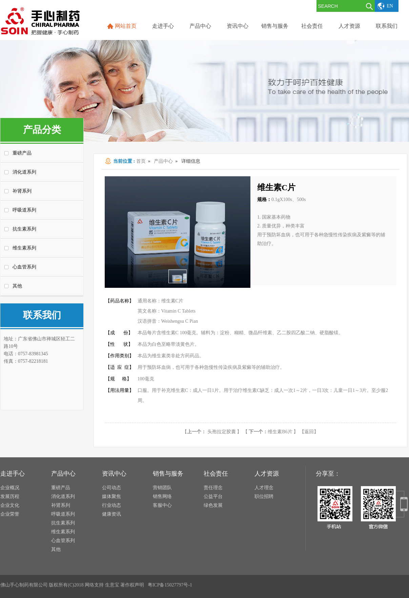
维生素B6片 (270, 431)
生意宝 (112, 584)
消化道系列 (24, 172)
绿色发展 (213, 505)
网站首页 (126, 26)
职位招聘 (263, 496)
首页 (141, 161)
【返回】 (309, 431)
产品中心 (163, 161)
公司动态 (111, 487)
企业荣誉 (9, 514)
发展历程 (9, 496)
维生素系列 (24, 248)
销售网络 (162, 496)
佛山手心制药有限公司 (24, 584)
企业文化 (9, 505)
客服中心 (162, 505)
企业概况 (9, 487)
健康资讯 (111, 514)
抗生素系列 (24, 229)
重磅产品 (22, 153)
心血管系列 (24, 267)
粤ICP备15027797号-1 (170, 584)
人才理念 (263, 487)
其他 (17, 285)
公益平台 (213, 496)
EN (390, 5)
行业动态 (111, 505)
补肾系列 (22, 191)
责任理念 (213, 487)
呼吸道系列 (24, 210)
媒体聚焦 (111, 496)
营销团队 (162, 487)
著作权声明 (132, 584)
